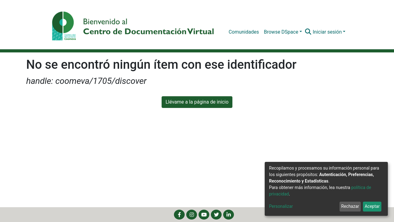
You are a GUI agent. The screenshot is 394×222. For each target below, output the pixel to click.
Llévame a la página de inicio (197, 102)
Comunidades (244, 32)
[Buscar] (308, 32)
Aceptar (372, 206)
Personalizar (281, 206)
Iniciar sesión (327, 32)
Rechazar (350, 206)
